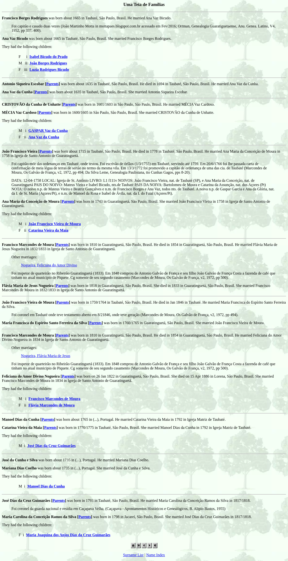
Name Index (155, 555)
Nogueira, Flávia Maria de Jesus (45, 356)
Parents (52, 84)
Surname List (133, 555)
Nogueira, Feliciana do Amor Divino (49, 265)
